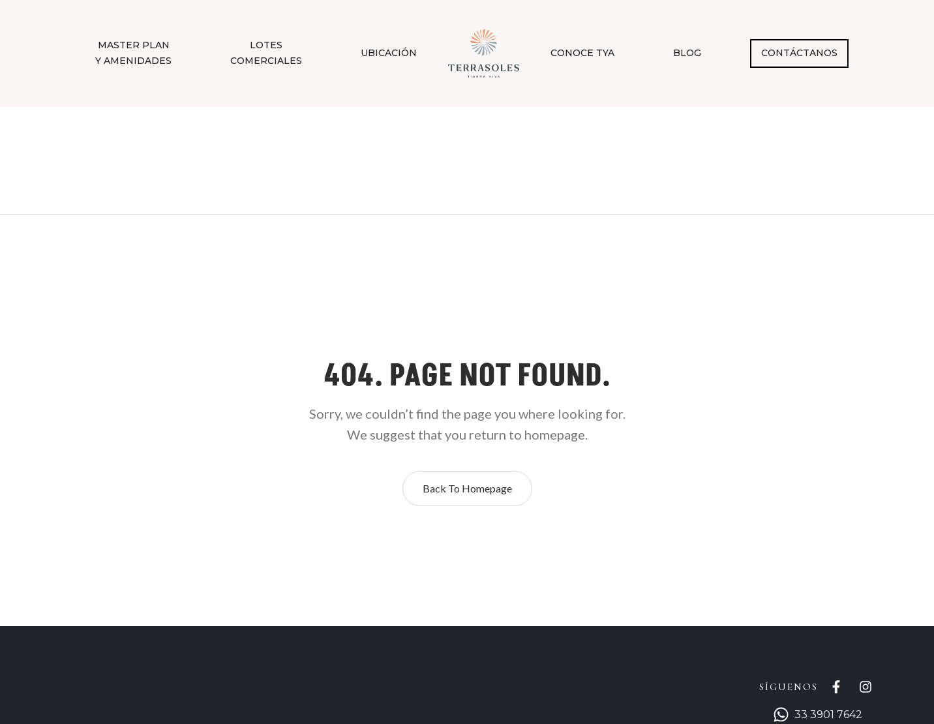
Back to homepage (467, 488)
